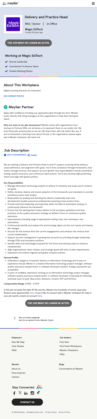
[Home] (18, 3)
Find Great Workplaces (71, 346)
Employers (17, 337)
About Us (16, 368)
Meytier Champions (69, 350)
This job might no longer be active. (28, 42)
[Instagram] (32, 393)
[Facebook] (14, 393)
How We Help (18, 342)
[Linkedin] (25, 393)
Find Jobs (64, 342)
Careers (15, 377)
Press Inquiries (18, 372)
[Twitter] (20, 393)
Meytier (15, 364)
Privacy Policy (51, 412)
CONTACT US (27, 402)
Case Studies (18, 346)
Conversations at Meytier (71, 368)
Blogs (61, 364)
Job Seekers (65, 337)
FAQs (14, 350)
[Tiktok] (38, 393)
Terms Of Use (64, 412)
